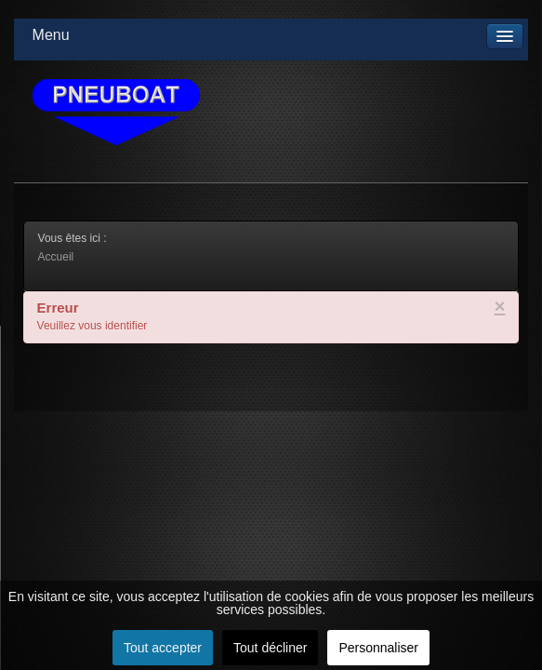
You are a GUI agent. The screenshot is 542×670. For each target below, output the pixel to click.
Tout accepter (163, 647)
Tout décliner (270, 647)
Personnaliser (378, 647)
